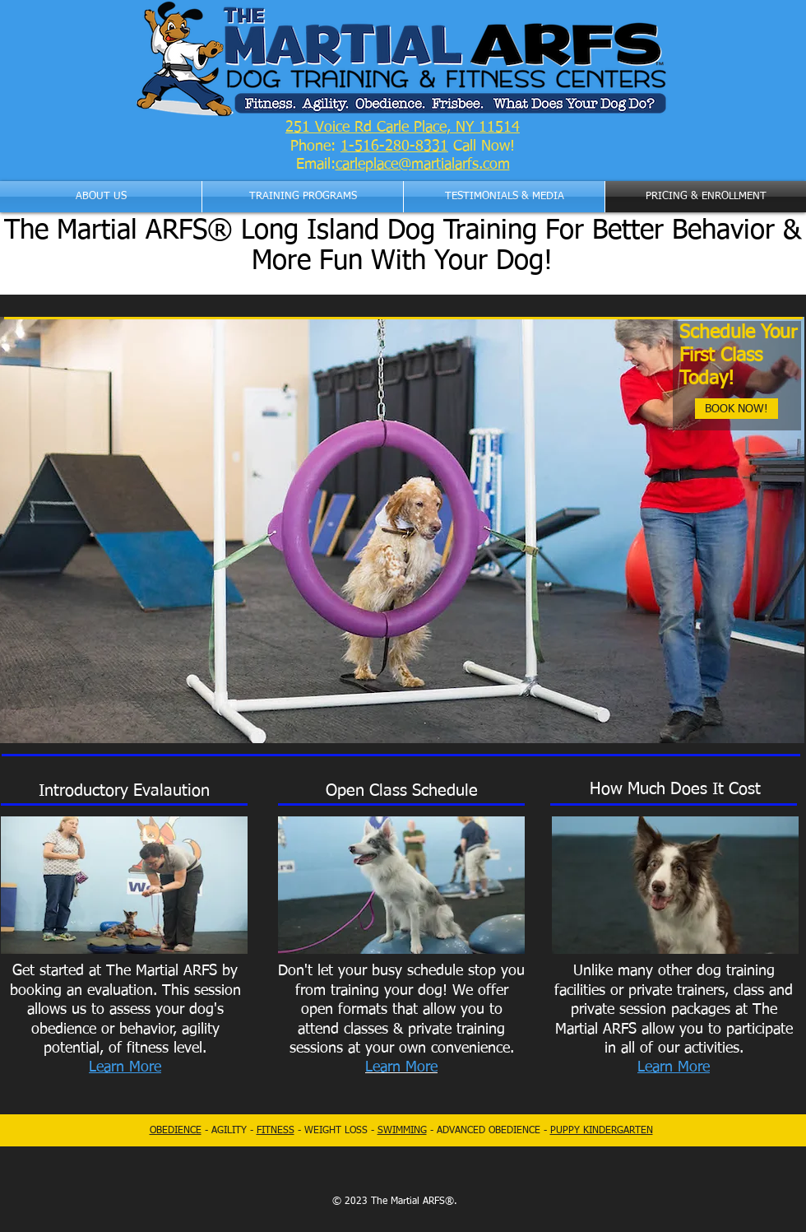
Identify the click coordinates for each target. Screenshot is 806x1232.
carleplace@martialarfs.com (423, 164)
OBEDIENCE (176, 1131)
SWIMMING (402, 1131)
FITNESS (275, 1131)
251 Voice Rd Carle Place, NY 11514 (402, 127)
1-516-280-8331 (394, 146)
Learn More (673, 1067)
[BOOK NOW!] (736, 408)
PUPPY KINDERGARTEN (601, 1131)
